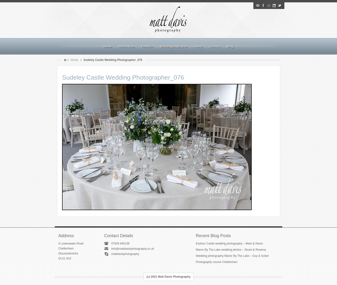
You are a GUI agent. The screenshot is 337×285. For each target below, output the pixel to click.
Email (257, 5)
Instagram (268, 5)
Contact (214, 46)
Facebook (263, 5)
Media (74, 60)
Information (126, 46)
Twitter (279, 5)
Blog (230, 46)
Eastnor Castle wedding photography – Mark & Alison (229, 243)
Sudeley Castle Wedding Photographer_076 (123, 77)
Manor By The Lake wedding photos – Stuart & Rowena (231, 249)
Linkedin (274, 5)
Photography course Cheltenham (216, 262)
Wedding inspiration (173, 46)
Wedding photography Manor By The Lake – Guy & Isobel (232, 256)
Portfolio (147, 46)
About (198, 46)
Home (108, 46)
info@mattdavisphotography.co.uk (132, 248)
